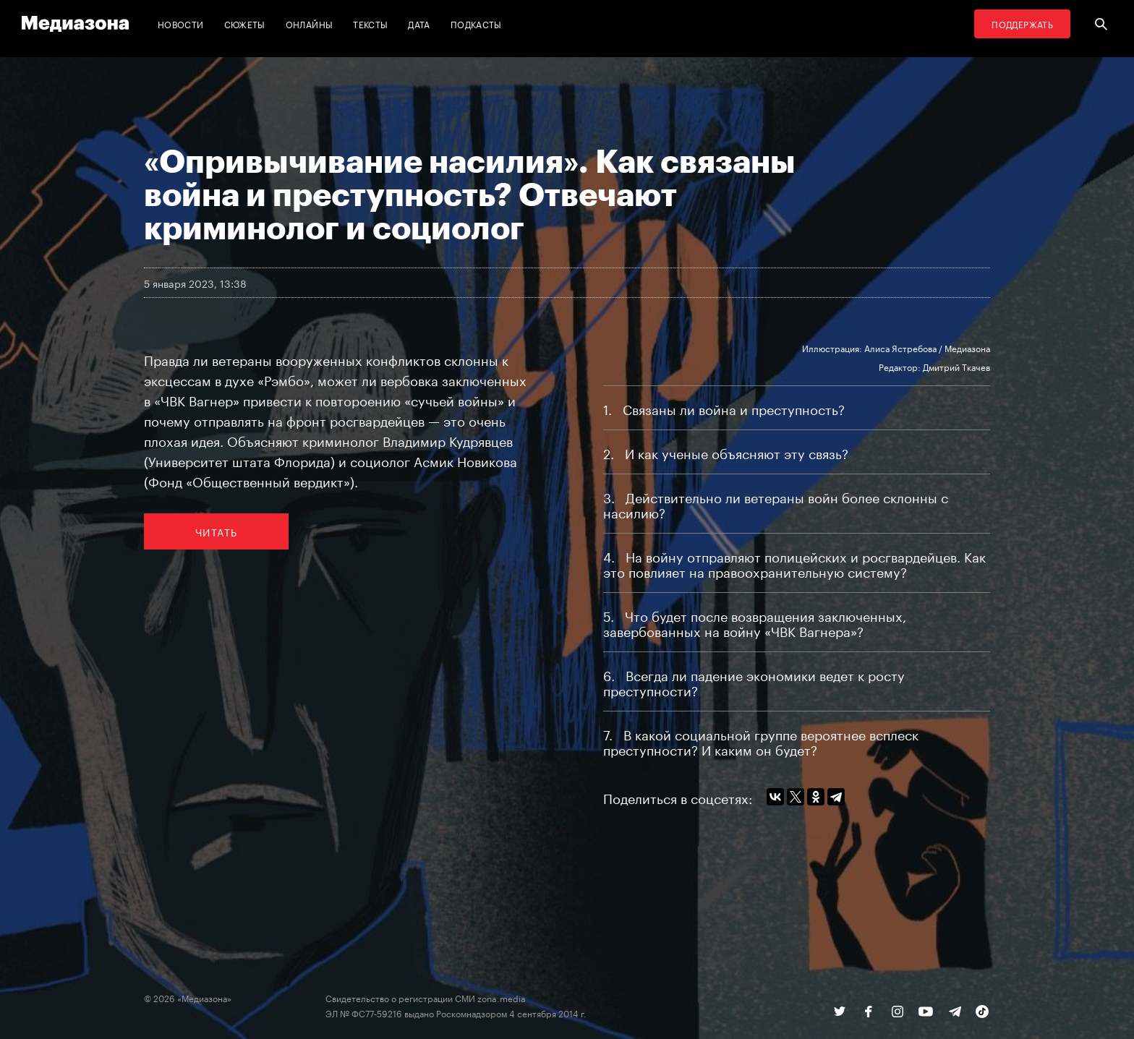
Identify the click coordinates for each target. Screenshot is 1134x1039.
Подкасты (476, 23)
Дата (419, 23)
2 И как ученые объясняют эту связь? (725, 452)
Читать (216, 531)
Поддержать (1022, 23)
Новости (181, 23)
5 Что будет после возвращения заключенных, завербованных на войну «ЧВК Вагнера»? (754, 622)
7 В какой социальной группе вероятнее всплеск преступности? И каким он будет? (760, 740)
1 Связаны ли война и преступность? (724, 408)
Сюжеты (244, 23)
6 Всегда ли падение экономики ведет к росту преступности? (754, 681)
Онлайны (309, 23)
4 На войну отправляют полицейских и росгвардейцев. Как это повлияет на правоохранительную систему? (794, 563)
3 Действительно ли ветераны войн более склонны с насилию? (775, 503)
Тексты (370, 23)
